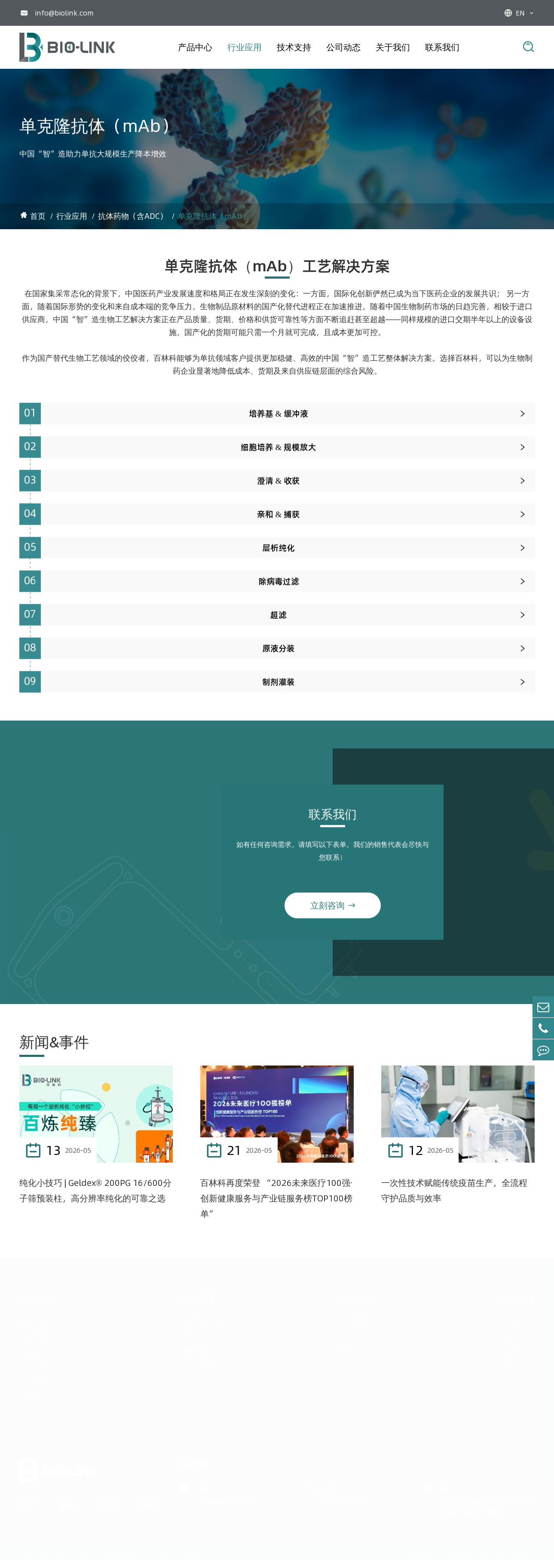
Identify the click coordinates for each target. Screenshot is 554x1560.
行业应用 (244, 47)
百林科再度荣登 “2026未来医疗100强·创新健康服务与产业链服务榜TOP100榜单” (276, 1198)
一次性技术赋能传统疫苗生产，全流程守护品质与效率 (454, 1190)
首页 (38, 216)
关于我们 (393, 47)
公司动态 (343, 47)
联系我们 (442, 47)
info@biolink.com (64, 13)
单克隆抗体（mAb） (214, 216)
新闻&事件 (54, 1042)
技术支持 (294, 47)
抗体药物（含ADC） (132, 216)
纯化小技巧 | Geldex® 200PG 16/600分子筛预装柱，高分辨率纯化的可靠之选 (95, 1190)
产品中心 (195, 47)
